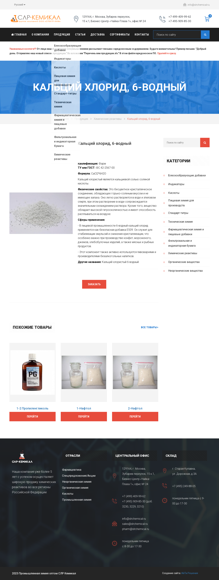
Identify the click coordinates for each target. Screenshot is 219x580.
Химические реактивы (107, 118)
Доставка (98, 34)
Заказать (94, 284)
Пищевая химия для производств (181, 203)
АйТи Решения (189, 573)
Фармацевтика (71, 469)
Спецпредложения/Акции (78, 475)
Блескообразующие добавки (187, 175)
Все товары (149, 327)
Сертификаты (120, 34)
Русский (17, 5)
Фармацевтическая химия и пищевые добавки (186, 232)
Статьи (80, 34)
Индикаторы (176, 184)
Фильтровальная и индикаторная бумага (182, 243)
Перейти (32, 416)
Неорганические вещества (185, 270)
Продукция (62, 34)
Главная (19, 34)
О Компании (40, 34)
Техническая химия (180, 221)
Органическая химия (75, 487)
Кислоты (173, 193)
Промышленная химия (76, 499)
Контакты (142, 34)
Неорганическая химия (76, 481)
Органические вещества (183, 262)
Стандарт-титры (178, 213)
